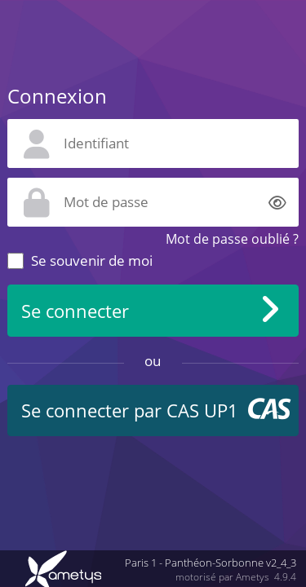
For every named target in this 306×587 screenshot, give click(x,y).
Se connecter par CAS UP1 (129, 410)
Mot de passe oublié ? (232, 239)
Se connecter (75, 311)
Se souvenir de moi (92, 260)
